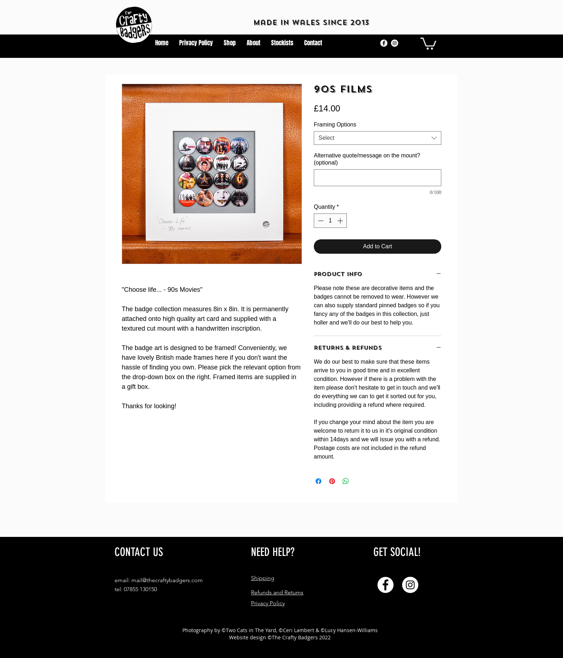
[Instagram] (394, 43)
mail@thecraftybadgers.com (167, 580)
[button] (428, 43)
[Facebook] (383, 43)
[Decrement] (320, 220)
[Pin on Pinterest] (332, 481)
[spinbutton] (330, 220)
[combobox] (377, 138)
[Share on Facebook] (318, 481)
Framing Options (335, 124)
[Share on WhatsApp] (345, 481)
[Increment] (341, 220)
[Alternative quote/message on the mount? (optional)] (377, 177)
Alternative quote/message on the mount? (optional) (367, 159)
